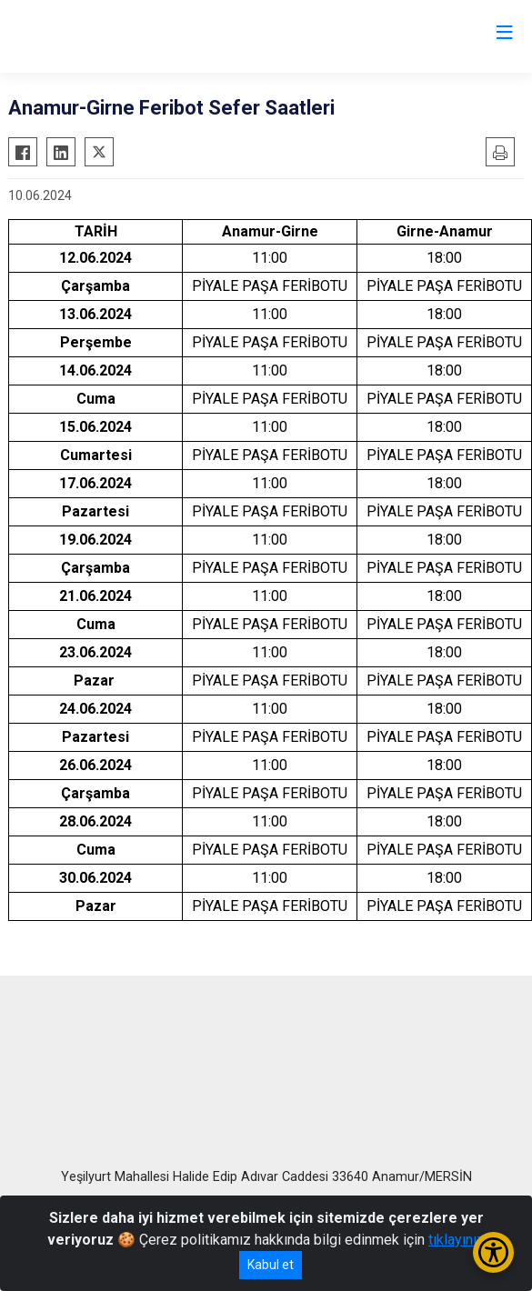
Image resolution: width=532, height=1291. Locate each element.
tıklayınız (456, 1239)
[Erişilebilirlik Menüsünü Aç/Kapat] (493, 1252)
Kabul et (270, 1264)
